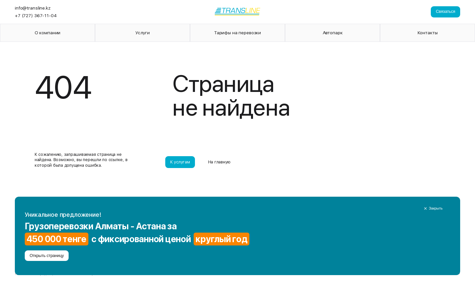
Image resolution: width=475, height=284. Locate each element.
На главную (219, 161)
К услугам (180, 161)
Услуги (142, 32)
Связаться (445, 11)
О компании (48, 32)
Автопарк (333, 32)
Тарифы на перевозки (237, 32)
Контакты (428, 32)
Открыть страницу (47, 255)
